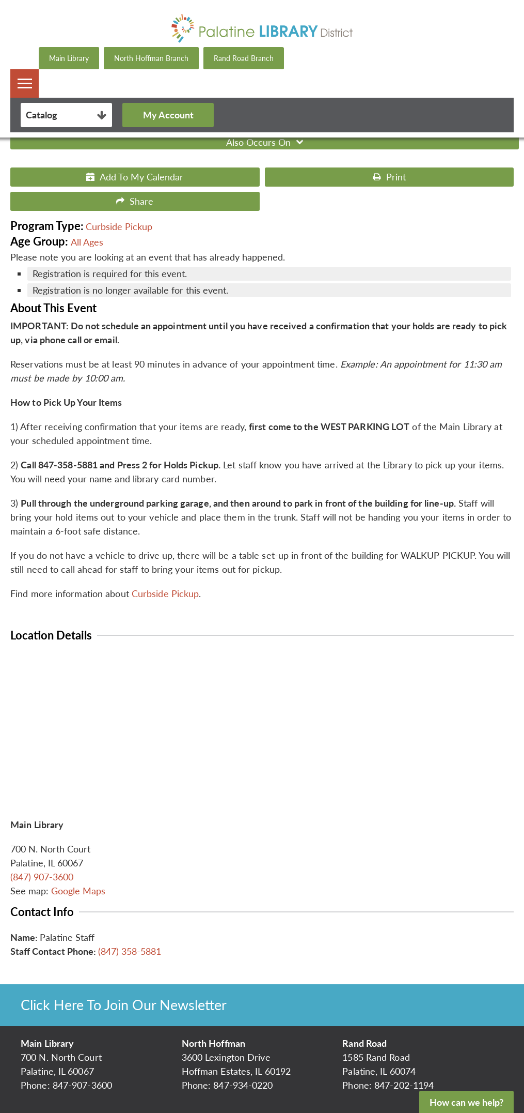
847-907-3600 (82, 1085)
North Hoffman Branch (151, 58)
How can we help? (466, 1102)
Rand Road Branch (244, 58)
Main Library (69, 58)
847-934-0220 (243, 1085)
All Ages (87, 242)
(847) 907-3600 (41, 876)
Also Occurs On (266, 142)
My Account (168, 114)
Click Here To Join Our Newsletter (124, 1004)
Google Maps (78, 890)
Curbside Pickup (119, 226)
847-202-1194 (404, 1085)
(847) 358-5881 (129, 951)
